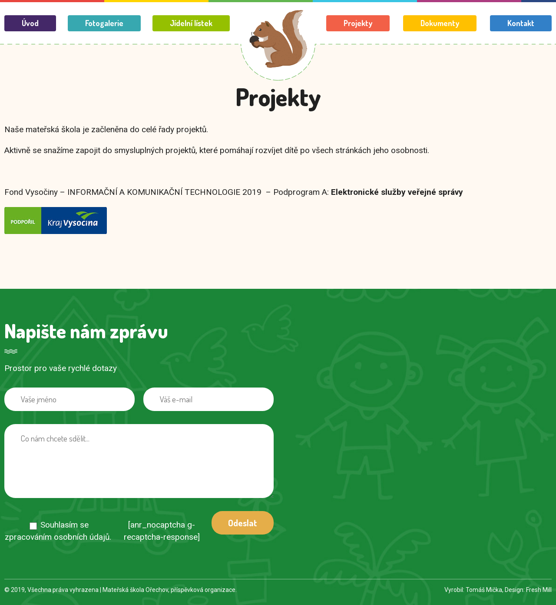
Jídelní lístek (191, 23)
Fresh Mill (539, 589)
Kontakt (520, 23)
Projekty (358, 23)
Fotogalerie (104, 23)
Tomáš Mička (484, 589)
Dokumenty (439, 23)
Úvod (30, 23)
